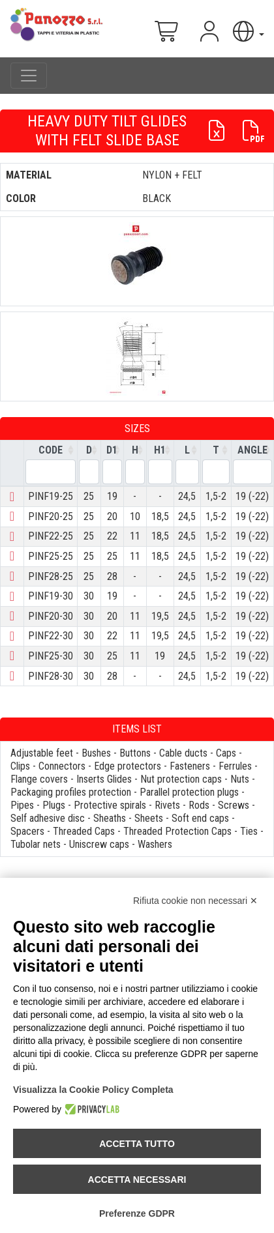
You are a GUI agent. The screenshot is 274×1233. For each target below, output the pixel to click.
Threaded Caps (84, 831)
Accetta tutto (137, 1144)
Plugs (53, 805)
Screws (233, 805)
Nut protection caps (181, 779)
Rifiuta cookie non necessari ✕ (195, 900)
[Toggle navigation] (28, 76)
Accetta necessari (137, 1179)
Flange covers (39, 779)
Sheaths (109, 818)
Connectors (61, 766)
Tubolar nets (35, 844)
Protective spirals (110, 805)
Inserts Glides (104, 779)
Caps (226, 753)
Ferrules (235, 766)
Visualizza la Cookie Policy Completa (93, 1089)
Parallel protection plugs (189, 792)
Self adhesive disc (47, 818)
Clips (20, 766)
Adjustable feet (41, 753)
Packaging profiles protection (70, 792)
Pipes (22, 805)
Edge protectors (127, 766)
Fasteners (190, 766)
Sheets (148, 818)
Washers (155, 844)
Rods (199, 805)
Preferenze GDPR (137, 1213)
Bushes (96, 753)
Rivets (167, 805)
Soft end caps (200, 818)
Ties (249, 831)
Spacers (27, 831)
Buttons (135, 753)
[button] (247, 31)
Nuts (239, 779)
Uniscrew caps (99, 844)
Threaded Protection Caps (177, 831)
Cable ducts (183, 753)
